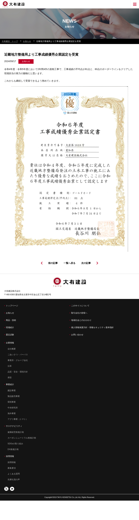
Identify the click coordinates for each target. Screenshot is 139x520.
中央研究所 (13, 408)
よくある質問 (14, 474)
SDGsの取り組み (15, 443)
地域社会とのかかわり (81, 320)
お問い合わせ (77, 335)
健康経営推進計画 (16, 432)
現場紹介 (10, 327)
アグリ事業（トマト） (18, 419)
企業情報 (10, 343)
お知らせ (10, 313)
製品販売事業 (14, 396)
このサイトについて (80, 306)
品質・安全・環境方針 (18, 372)
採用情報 (10, 456)
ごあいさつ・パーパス (18, 354)
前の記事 (53, 263)
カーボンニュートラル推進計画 (22, 438)
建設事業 (12, 390)
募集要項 (12, 468)
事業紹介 (10, 384)
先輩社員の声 (14, 479)
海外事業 (12, 413)
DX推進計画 (13, 449)
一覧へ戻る (69, 263)
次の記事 (86, 263)
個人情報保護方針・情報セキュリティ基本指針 (92, 327)
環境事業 (12, 402)
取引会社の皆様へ (79, 313)
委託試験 (10, 335)
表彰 (10, 377)
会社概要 (12, 349)
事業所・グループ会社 (18, 360)
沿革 (10, 366)
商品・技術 (11, 320)
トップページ (12, 306)
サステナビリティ (14, 426)
